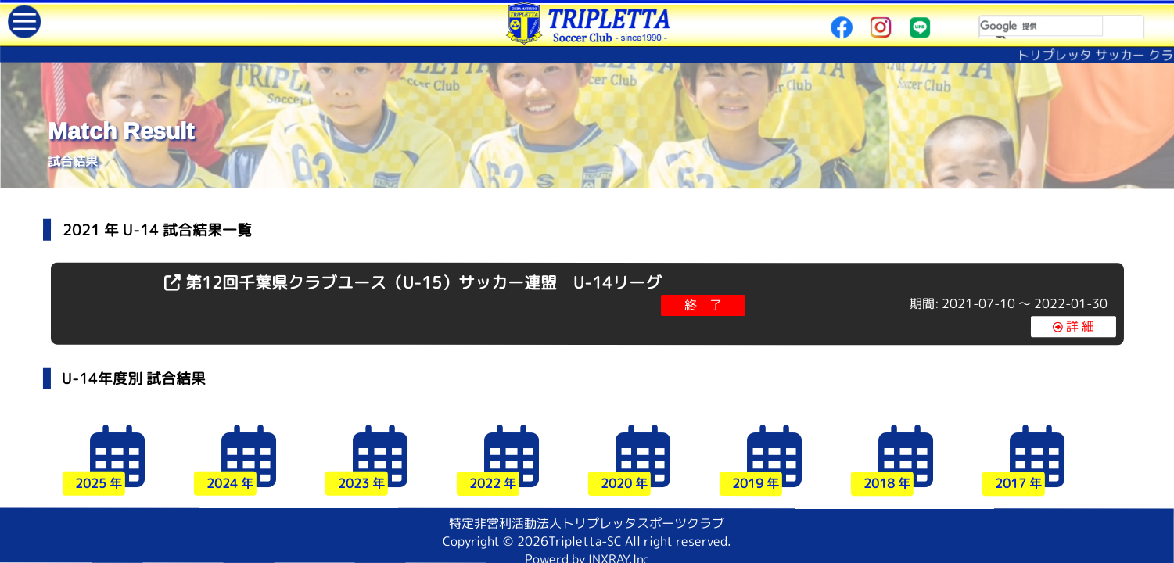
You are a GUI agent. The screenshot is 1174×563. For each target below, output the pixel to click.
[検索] (1041, 26)
